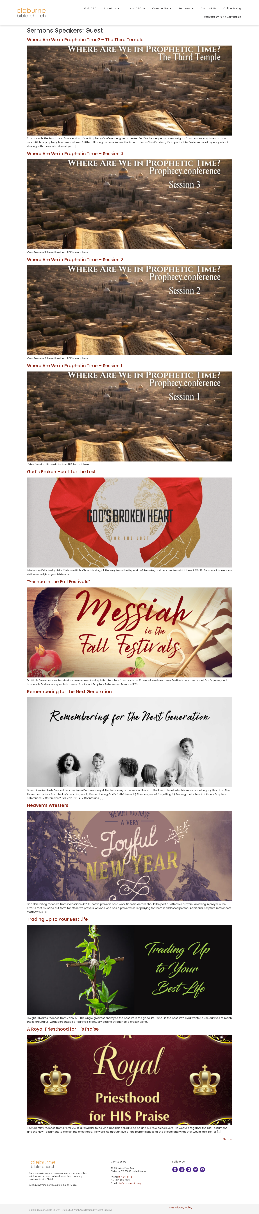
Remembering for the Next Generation (69, 691)
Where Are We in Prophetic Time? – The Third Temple (85, 40)
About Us (111, 8)
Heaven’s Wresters (47, 805)
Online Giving (232, 8)
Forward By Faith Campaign (222, 17)
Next (227, 1139)
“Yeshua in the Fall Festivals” (58, 581)
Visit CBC (90, 8)
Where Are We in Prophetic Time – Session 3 (75, 153)
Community (161, 8)
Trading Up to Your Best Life (57, 919)
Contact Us (208, 8)
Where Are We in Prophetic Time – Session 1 (74, 365)
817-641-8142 (125, 1176)
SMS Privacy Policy (180, 1207)
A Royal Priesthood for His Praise (63, 1029)
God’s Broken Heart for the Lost (61, 472)
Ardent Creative (104, 1210)
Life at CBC (136, 8)
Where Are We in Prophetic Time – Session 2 (75, 259)
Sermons (186, 8)
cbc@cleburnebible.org (130, 1183)
